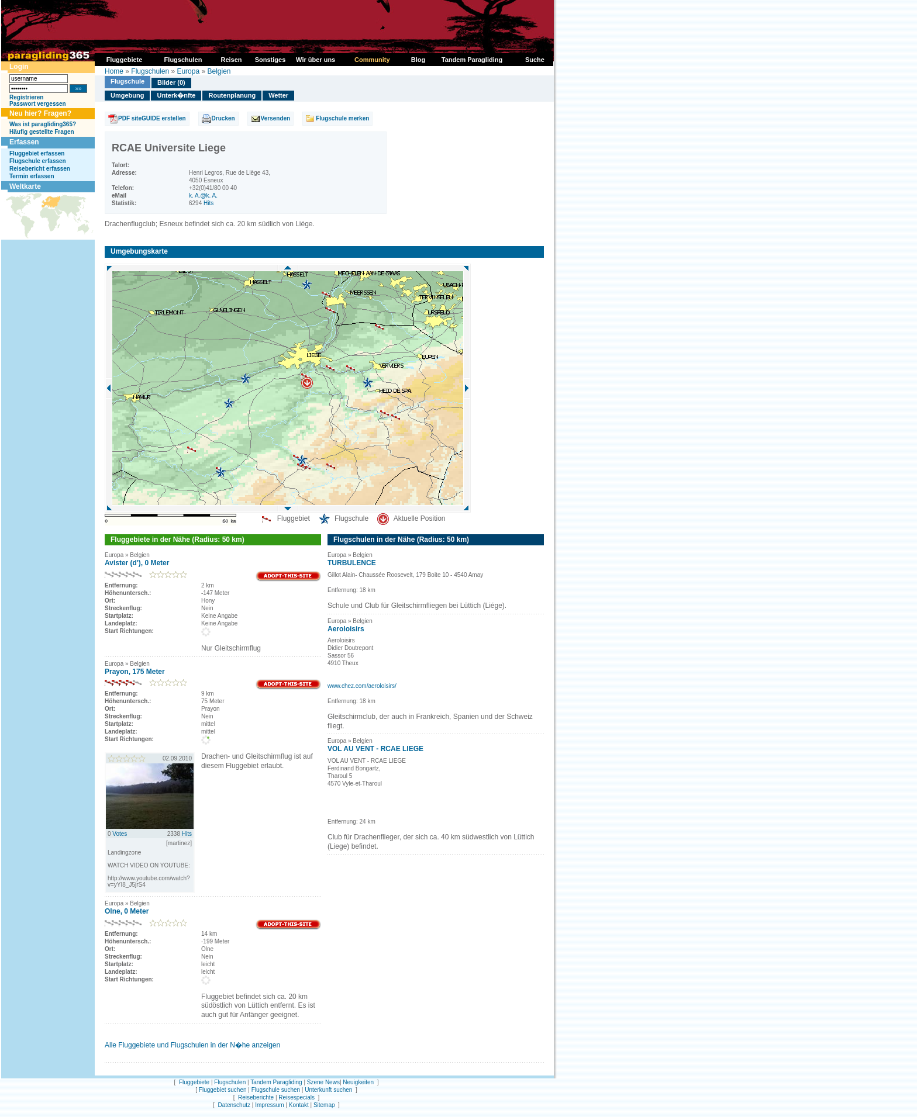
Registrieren (26, 97)
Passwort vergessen (37, 104)
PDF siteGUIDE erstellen (152, 118)
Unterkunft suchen (328, 1090)
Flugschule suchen (275, 1090)
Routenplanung (232, 95)
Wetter (278, 95)
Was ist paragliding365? (42, 124)
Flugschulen (150, 71)
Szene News (323, 1082)
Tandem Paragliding (276, 1082)
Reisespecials (296, 1097)
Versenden (276, 118)
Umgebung (127, 95)
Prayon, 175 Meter (135, 672)
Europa (188, 71)
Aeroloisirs (346, 629)
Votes (119, 834)
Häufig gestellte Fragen (41, 132)
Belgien (218, 71)
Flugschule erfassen (37, 161)
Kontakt (299, 1105)
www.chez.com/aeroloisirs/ (362, 686)
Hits (208, 203)
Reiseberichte (256, 1097)
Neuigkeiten (358, 1082)
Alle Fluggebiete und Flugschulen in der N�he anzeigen (192, 1045)
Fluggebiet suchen (223, 1090)
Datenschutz (234, 1105)
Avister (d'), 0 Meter (137, 563)
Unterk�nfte (176, 95)
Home (114, 71)
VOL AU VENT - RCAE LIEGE (375, 749)
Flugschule (127, 81)
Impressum (269, 1105)
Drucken (223, 118)
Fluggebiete (194, 1082)
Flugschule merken (342, 118)
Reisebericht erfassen (39, 168)
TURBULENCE (352, 563)
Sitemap (324, 1105)
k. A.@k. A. (203, 195)
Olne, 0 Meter (127, 911)
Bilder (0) (171, 82)
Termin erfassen (31, 176)
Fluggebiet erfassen (36, 153)
